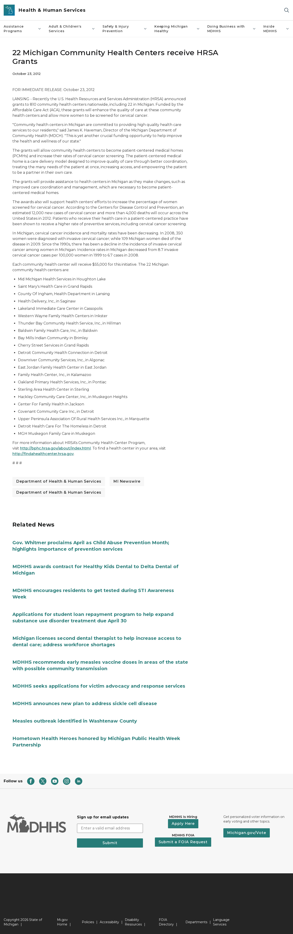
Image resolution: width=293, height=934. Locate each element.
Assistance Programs (22, 28)
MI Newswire (126, 481)
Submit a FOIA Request (183, 842)
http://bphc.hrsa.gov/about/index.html (55, 448)
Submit (109, 843)
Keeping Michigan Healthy (177, 28)
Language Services (221, 922)
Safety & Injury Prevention (124, 28)
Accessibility (109, 922)
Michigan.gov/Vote (246, 833)
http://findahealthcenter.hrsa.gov (43, 454)
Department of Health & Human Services (58, 481)
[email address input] (110, 828)
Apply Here (183, 823)
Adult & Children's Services (72, 28)
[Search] (286, 10)
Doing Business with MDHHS (231, 28)
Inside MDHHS (276, 28)
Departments (196, 922)
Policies (88, 922)
